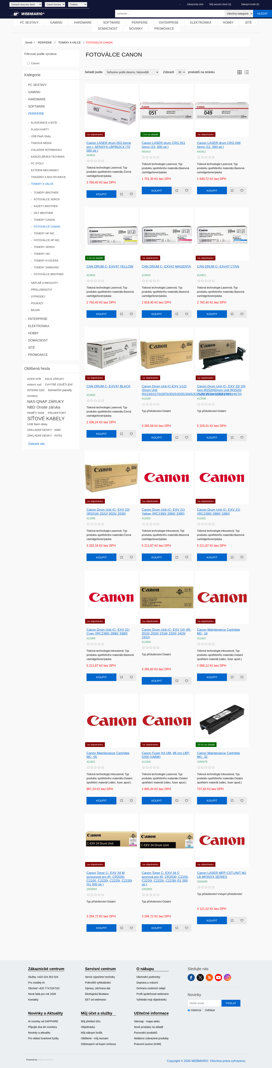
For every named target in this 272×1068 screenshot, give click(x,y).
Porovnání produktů (145, 1032)
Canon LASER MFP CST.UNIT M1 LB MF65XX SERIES (221, 874)
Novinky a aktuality (39, 1032)
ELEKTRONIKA (38, 326)
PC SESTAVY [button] (29, 22)
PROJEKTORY (57, 412)
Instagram (227, 977)
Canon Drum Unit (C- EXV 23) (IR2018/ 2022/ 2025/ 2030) (108, 511)
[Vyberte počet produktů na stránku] (181, 72)
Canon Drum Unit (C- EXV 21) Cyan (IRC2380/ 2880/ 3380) (108, 631)
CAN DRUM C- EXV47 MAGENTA (166, 266)
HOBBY (33, 333)
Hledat (262, 13)
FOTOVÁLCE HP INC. (47, 240)
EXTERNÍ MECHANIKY (45, 170)
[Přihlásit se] (205, 1003)
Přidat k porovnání (121, 194)
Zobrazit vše (36, 443)
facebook (191, 977)
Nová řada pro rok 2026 (42, 993)
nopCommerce (45, 1059)
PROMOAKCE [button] (164, 28)
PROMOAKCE (38, 354)
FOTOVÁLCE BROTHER (49, 274)
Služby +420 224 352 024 (43, 976)
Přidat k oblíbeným (131, 194)
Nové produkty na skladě (148, 1027)
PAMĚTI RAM (35, 412)
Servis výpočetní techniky (100, 976)
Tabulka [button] (239, 72)
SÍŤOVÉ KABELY (46, 418)
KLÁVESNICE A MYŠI (44, 122)
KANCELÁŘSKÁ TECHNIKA (48, 156)
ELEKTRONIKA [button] (200, 22)
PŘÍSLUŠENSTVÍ (41, 289)
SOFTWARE (36, 106)
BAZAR (35, 310)
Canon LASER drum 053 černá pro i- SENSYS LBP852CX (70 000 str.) (109, 146)
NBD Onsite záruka (43, 407)
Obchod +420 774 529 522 (44, 988)
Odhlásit (210, 1010)
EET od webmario (95, 999)
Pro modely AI (36, 982)
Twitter (200, 977)
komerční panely (60, 390)
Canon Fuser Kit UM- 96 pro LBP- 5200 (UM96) (166, 755)
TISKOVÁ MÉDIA (41, 143)
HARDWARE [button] (83, 22)
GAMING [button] (56, 22)
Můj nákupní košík (91, 1032)
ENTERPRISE (38, 318)
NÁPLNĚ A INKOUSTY (44, 282)
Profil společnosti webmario (152, 993)
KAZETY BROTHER (46, 206)
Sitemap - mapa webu (147, 1021)
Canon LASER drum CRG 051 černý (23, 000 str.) (163, 145)
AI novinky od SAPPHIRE (43, 1021)
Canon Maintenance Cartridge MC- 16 (218, 631)
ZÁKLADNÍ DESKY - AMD (44, 429)
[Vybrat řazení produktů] (132, 72)
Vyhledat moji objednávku (151, 999)
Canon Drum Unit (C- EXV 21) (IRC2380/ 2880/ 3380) (218, 511)
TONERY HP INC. (44, 233)
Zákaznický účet (195, 4)
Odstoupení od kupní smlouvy (98, 1044)
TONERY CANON (44, 219)
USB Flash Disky (41, 136)
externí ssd (34, 384)
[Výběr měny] (55, 4)
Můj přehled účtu (91, 1021)
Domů (28, 42)
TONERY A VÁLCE (42, 183)
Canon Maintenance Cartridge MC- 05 (108, 755)
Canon (35, 63)
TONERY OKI (42, 253)
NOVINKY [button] (136, 28)
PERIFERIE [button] (140, 22)
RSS (209, 977)
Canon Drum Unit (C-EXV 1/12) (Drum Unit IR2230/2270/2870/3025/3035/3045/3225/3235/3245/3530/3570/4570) (167, 390)
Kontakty (33, 999)
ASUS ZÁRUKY (54, 378)
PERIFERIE (36, 113)
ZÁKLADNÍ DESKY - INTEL (45, 435)
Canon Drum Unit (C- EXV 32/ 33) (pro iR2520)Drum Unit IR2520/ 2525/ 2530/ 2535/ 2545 (221, 390)
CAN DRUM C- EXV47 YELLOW (110, 266)
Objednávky (88, 1027)
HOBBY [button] (228, 22)
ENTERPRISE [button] (168, 22)
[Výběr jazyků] (77, 4)
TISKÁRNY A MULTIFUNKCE (48, 177)
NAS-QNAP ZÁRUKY (45, 401)
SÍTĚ (31, 347)
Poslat (231, 1003)
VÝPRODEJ (38, 296)
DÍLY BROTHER (43, 212)
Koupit (101, 194)
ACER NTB (34, 378)
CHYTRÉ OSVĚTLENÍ (58, 384)
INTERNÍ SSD (35, 390)
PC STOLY (37, 163)
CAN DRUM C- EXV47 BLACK (108, 386)
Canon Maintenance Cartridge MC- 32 (218, 755)
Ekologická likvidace (97, 993)
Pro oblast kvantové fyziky (43, 1038)
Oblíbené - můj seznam (94, 1038)
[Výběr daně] (25, 4)
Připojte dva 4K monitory (42, 1027)
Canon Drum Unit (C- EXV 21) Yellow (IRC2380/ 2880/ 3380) (163, 511)
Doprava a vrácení (147, 982)
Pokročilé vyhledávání (98, 982)
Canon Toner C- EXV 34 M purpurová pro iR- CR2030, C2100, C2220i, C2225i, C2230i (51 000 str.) (109, 878)
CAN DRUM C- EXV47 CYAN (218, 266)
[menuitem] (29, 23)
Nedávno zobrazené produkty (151, 1038)
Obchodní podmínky (148, 976)
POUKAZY (37, 303)
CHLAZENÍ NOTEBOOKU (46, 149)
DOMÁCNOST (38, 340)
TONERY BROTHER (46, 192)
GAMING (34, 92)
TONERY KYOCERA (46, 260)
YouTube (218, 977)
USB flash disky (37, 424)
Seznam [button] (246, 72)
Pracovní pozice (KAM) (147, 1044)
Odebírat (196, 1010)
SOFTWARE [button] (111, 22)
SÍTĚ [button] (248, 22)
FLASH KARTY (40, 129)
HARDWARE (37, 99)
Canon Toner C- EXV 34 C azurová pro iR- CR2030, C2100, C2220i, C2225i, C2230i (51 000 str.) (165, 878)
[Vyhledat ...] (170, 13)
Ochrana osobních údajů (150, 988)
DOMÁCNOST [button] (108, 28)
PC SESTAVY (37, 85)
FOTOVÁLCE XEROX (47, 199)
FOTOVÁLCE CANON (47, 226)
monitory (32, 395)
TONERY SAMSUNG (46, 267)
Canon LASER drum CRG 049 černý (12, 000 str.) (219, 145)
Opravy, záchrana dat (97, 988)
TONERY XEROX (44, 246)
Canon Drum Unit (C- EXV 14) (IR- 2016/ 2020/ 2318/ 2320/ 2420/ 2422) (166, 633)
